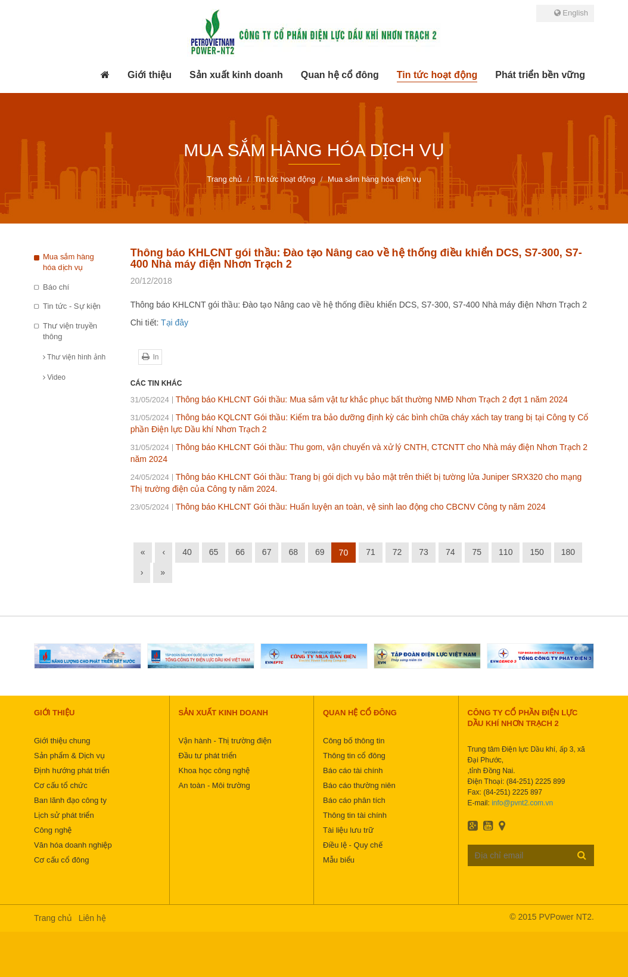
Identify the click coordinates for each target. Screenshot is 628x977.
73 (423, 552)
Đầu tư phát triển (208, 755)
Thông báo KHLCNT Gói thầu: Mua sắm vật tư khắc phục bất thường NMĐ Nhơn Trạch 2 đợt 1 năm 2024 (349, 399)
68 (293, 552)
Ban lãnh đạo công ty (70, 800)
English (571, 12)
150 (536, 552)
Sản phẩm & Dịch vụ (69, 755)
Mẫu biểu (339, 859)
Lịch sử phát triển (64, 815)
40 (187, 552)
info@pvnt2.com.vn (522, 803)
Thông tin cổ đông (354, 755)
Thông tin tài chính (355, 815)
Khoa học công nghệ (214, 770)
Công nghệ (52, 830)
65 (214, 552)
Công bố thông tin (353, 740)
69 (320, 552)
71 (370, 552)
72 (397, 552)
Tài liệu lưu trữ (348, 830)
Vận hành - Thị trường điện (225, 740)
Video (54, 377)
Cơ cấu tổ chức (61, 785)
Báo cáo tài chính (353, 770)
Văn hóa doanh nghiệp (73, 844)
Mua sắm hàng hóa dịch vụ (68, 262)
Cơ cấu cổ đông (61, 859)
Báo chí (56, 287)
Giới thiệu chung (62, 740)
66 (240, 552)
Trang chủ (53, 918)
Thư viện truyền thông (70, 331)
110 (505, 552)
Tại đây (174, 322)
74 (450, 552)
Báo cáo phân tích (354, 800)
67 (267, 552)
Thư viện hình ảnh (74, 357)
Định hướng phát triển (72, 770)
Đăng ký (582, 854)
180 (568, 552)
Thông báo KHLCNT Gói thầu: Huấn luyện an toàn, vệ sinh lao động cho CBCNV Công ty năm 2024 (338, 506)
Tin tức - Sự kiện (72, 306)
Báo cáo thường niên (359, 785)
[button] (150, 75)
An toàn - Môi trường (214, 785)
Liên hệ (92, 918)
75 (476, 552)
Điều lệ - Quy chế (353, 844)
